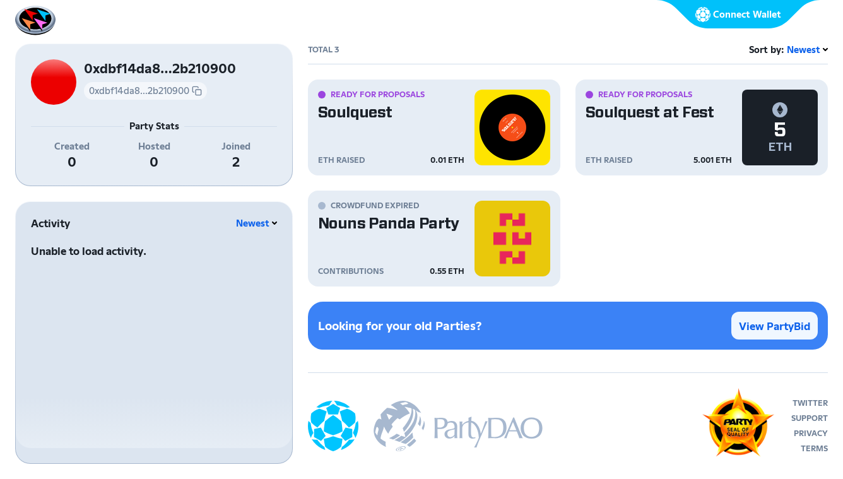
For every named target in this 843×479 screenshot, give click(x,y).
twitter (810, 403)
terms (814, 448)
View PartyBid (774, 326)
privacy (811, 433)
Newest (252, 223)
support (809, 418)
